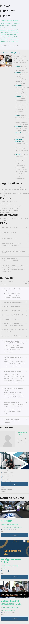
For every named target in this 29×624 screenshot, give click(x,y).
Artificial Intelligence (6, 23)
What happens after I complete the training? (11, 259)
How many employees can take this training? (13, 252)
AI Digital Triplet (6, 527)
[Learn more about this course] (14, 535)
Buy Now (14, 484)
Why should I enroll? (10, 238)
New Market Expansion (8, 610)
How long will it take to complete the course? (11, 244)
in (0, 23)
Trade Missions (4, 41)
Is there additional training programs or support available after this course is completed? (13, 268)
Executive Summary (10, 25)
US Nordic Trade (13, 41)
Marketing (9, 30)
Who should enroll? (10, 227)
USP (1, 43)
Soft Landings (9, 37)
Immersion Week (9, 28)
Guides (2, 28)
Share (4, 487)
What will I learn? (9, 233)
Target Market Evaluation (12, 39)
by (0, 20)
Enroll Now (14, 535)
